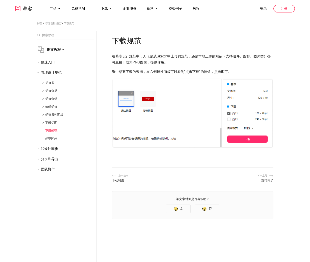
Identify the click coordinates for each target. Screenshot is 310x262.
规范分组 (51, 98)
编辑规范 (51, 106)
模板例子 (175, 8)
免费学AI (78, 8)
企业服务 (129, 8)
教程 (196, 8)
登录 (263, 8)
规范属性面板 (54, 114)
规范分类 (51, 90)
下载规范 (51, 130)
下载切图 (51, 122)
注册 (284, 8)
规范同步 (51, 138)
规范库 (49, 83)
